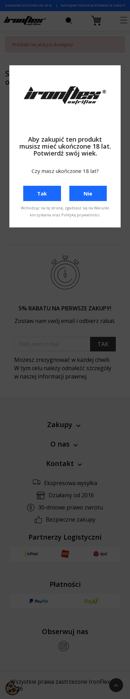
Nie (88, 193)
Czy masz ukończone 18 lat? (65, 170)
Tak (42, 193)
